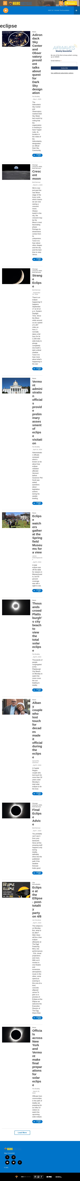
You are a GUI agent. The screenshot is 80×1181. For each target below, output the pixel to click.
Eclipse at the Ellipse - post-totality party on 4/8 (37, 902)
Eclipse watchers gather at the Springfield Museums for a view (37, 534)
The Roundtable (36, 883)
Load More (22, 1132)
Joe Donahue (36, 920)
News (34, 32)
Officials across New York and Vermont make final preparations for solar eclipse (37, 1058)
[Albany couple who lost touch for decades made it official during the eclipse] (16, 707)
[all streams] (77, 10)
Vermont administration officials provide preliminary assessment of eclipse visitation (37, 412)
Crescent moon (36, 175)
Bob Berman (36, 182)
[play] (5, 10)
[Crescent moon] (16, 172)
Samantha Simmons (35, 761)
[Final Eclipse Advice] (16, 810)
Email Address (56, 61)
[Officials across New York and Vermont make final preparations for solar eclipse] (16, 1034)
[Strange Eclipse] (16, 276)
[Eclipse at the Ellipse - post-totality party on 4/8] (16, 890)
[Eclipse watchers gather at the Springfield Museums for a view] (16, 520)
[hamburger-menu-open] (5, 3)
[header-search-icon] (61, 3)
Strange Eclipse (37, 281)
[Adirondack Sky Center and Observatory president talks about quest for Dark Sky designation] (16, 39)
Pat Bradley (36, 96)
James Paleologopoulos (37, 557)
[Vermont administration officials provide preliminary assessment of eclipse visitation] (16, 385)
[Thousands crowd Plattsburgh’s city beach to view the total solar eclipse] (16, 607)
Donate (71, 3)
